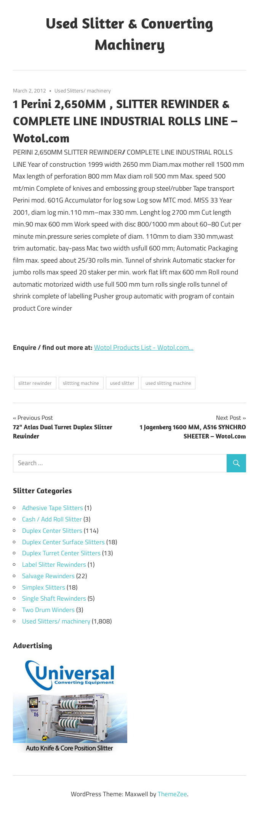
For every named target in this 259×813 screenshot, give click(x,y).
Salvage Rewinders (48, 576)
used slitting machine (168, 383)
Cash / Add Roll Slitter (52, 519)
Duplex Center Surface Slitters (63, 542)
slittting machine (81, 383)
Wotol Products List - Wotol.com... (143, 347)
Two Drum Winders (48, 610)
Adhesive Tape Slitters (52, 508)
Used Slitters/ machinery (82, 90)
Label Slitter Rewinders (54, 564)
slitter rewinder (35, 383)
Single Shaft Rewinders (54, 598)
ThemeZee (172, 794)
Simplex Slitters (43, 587)
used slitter (122, 383)
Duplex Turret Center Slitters (61, 553)
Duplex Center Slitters (52, 531)
